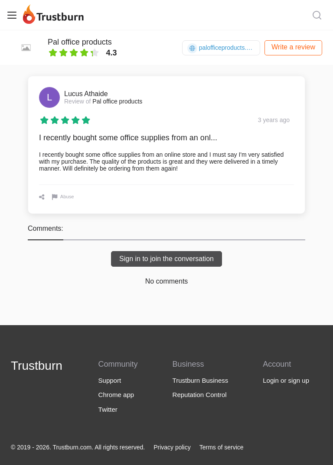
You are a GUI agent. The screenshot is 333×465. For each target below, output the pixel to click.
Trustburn (36, 365)
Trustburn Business (201, 380)
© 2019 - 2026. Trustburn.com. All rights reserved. (78, 447)
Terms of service (221, 447)
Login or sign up (286, 380)
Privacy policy (172, 447)
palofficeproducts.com (222, 48)
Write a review (293, 47)
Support (109, 380)
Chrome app (116, 394)
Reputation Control (200, 394)
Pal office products (80, 42)
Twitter (108, 409)
